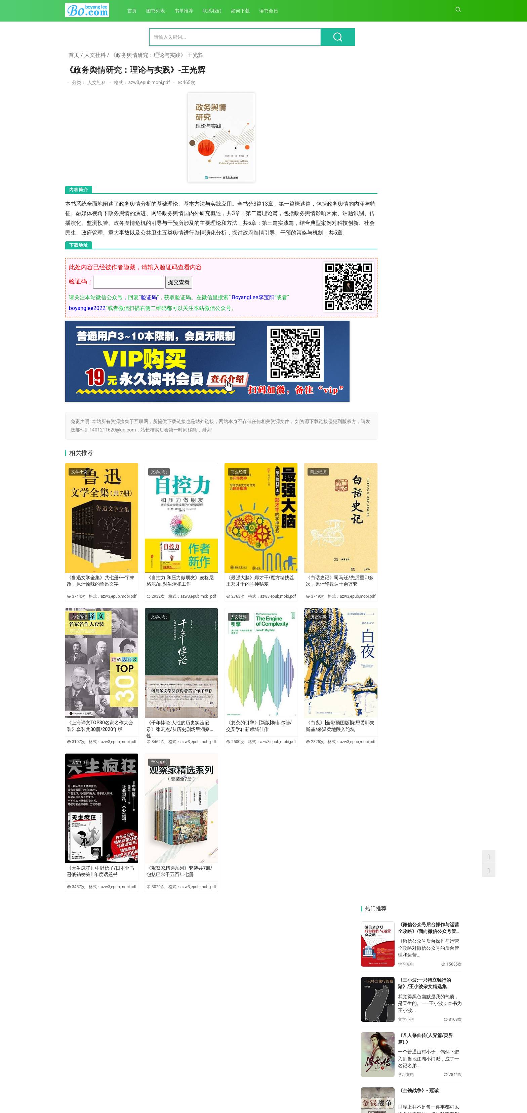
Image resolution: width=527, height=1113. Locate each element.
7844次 (453, 234)
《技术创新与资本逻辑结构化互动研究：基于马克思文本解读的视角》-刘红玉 (437, 1055)
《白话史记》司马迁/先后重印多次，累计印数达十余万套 (314, 579)
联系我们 (214, 10)
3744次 (74, 597)
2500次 (218, 738)
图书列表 (158, 10)
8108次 (453, 178)
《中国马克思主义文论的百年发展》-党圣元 (384, 887)
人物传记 (79, 621)
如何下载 (242, 10)
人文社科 (95, 55)
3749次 (291, 597)
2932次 (146, 597)
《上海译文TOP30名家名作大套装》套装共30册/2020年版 (97, 720)
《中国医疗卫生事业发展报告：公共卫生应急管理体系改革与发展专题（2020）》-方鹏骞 (384, 804)
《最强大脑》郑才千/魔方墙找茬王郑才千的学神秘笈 (240, 579)
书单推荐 (186, 10)
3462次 (146, 738)
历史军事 (296, 621)
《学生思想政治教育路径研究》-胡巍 (384, 1054)
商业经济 (224, 481)
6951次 (453, 344)
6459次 (453, 400)
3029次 (146, 879)
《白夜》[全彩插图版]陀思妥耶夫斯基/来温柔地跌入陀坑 (313, 720)
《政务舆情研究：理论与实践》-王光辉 (157, 55)
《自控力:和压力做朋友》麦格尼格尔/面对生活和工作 (168, 579)
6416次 (453, 458)
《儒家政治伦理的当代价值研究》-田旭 (384, 720)
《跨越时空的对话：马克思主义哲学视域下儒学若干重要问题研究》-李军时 (437, 721)
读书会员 (270, 10)
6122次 (453, 509)
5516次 (453, 619)
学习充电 (152, 762)
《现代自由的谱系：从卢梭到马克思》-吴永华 (437, 971)
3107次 (74, 738)
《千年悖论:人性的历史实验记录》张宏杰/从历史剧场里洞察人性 (168, 721)
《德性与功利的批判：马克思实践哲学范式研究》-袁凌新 (437, 804)
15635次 (451, 123)
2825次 (291, 738)
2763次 (218, 597)
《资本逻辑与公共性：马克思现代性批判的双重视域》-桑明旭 (437, 888)
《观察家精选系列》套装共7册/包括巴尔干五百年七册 (168, 860)
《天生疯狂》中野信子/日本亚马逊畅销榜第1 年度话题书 (97, 860)
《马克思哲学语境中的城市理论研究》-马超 (384, 971)
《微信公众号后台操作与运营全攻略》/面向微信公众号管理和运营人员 (429, 90)
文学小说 (79, 481)
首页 (134, 10)
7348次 (453, 289)
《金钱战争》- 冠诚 (418, 249)
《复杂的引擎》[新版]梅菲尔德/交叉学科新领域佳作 (241, 720)
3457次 (74, 879)
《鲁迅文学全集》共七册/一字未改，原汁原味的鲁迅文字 (97, 579)
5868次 (453, 564)
